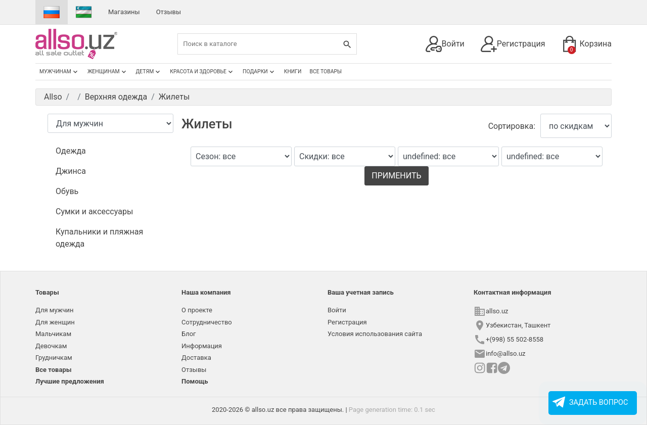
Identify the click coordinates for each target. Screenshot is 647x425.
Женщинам (107, 72)
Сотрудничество (206, 322)
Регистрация (513, 44)
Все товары (325, 71)
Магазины (124, 12)
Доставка (196, 357)
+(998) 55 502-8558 (514, 339)
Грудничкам (53, 357)
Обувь (67, 191)
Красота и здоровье (202, 72)
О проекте (196, 310)
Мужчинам (59, 72)
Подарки (259, 72)
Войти (445, 44)
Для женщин (55, 322)
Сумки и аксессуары (94, 211)
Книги (293, 71)
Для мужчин (54, 310)
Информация (201, 346)
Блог (188, 334)
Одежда (71, 151)
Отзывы (168, 12)
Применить (396, 175)
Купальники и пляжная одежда (99, 238)
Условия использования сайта (375, 334)
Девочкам (51, 346)
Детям (149, 72)
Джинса (71, 171)
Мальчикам (53, 334)
